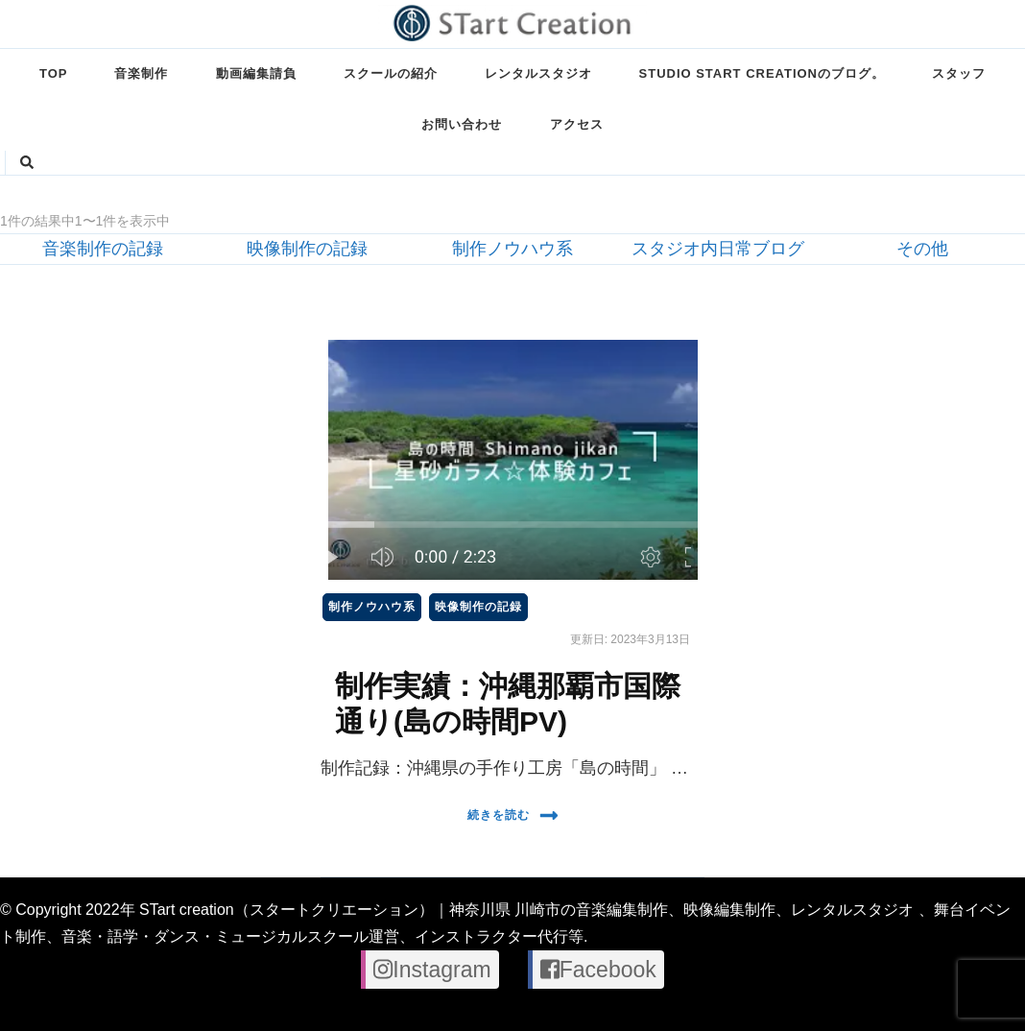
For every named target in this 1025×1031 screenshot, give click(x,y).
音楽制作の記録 (102, 248)
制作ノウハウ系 (512, 248)
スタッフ (959, 73)
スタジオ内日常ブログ (718, 248)
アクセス (577, 124)
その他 (922, 248)
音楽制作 (141, 73)
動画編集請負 (256, 73)
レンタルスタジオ (538, 73)
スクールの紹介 (391, 73)
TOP (53, 73)
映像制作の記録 (307, 248)
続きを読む (513, 815)
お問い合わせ (461, 124)
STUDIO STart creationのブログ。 (762, 73)
